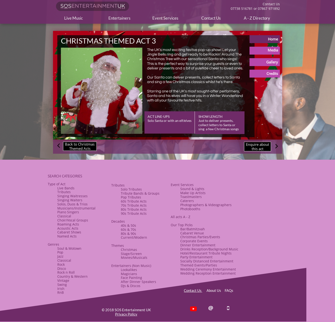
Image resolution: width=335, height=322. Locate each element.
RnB (60, 292)
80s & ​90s (128, 233)
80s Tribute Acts (134, 209)
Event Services (182, 184)
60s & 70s (128, 229)
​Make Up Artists (193, 193)
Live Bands (65, 188)
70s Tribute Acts (134, 205)
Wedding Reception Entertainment (208, 273)
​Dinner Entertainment (197, 245)
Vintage (63, 280)
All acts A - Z (180, 217)
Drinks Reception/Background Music (209, 249)
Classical (64, 216)
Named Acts (67, 236)
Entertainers (121, 265)
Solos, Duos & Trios (72, 204)
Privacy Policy (126, 314)
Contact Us (193, 290)
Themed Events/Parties (198, 265)
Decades (118, 221)
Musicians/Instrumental (76, 208)
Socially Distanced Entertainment (206, 261)
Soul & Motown (69, 248)
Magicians (129, 273)
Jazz (60, 256)
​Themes (117, 245)
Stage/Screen (131, 253)
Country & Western (72, 276)
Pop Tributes (131, 197)
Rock (61, 264)
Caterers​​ (187, 200)
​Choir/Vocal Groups (72, 220)
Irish (60, 288)
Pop (60, 252)
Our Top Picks (182, 225)
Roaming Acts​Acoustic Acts (68, 226)
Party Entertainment (196, 257)
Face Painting (131, 277)
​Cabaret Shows (69, 232)
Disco (61, 268)
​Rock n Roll (66, 272)
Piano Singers (68, 212)
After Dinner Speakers (138, 281)
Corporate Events (194, 241)
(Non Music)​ (141, 265)
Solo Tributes (131, 189)
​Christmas (129, 249)
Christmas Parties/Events (200, 237)
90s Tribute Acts (134, 213)
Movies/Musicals (134, 257)
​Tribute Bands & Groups (140, 193)
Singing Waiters (69, 200)
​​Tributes (118, 185)
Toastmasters (191, 196)
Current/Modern (134, 237)
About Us (216, 290)
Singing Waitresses (72, 196)
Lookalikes (129, 269)
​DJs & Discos (130, 285)
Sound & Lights (192, 188)
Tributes (64, 192)
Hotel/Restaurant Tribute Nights (206, 253)
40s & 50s (128, 225)
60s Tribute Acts (134, 201)
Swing (62, 284)
